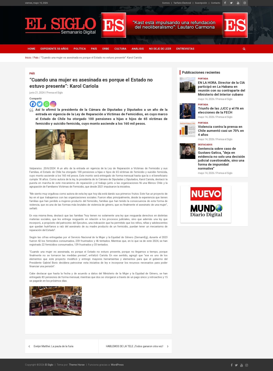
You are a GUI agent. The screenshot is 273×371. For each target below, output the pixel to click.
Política (80, 48)
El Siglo (49, 364)
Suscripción (201, 3)
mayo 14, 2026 (206, 99)
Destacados (205, 144)
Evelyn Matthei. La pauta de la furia (53, 346)
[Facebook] (33, 104)
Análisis (138, 48)
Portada (203, 78)
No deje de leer (160, 48)
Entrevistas (185, 48)
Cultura (120, 48)
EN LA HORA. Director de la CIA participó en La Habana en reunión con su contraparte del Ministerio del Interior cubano (221, 88)
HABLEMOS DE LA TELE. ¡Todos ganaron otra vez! (134, 346)
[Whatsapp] (46, 104)
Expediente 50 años (54, 48)
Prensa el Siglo (55, 92)
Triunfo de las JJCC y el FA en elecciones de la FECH (221, 110)
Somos (166, 3)
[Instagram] (53, 104)
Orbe (105, 48)
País (94, 48)
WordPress (117, 364)
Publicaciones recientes (201, 72)
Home (31, 48)
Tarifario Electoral (182, 3)
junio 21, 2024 (37, 92)
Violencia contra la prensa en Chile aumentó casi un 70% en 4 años (221, 131)
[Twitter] (40, 104)
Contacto (215, 3)
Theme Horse (77, 364)
